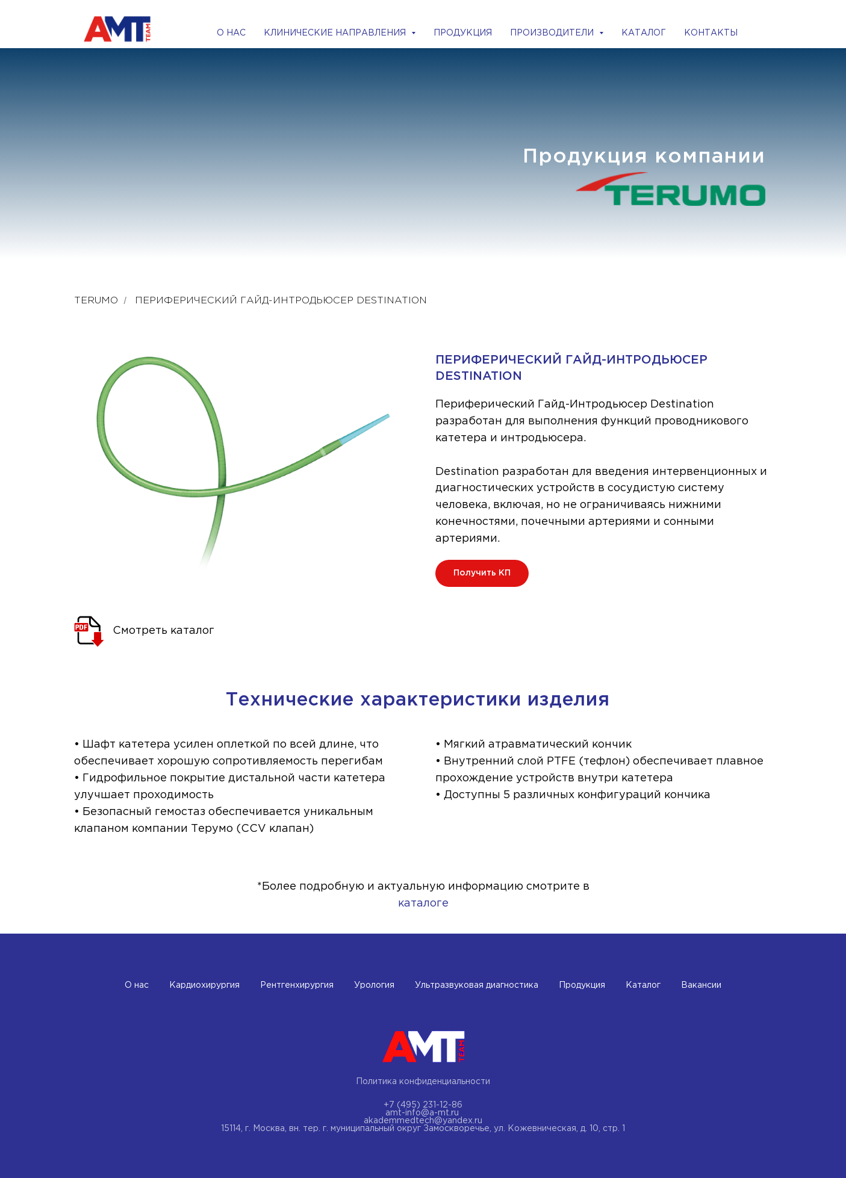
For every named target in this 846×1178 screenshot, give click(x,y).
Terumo (96, 300)
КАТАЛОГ (643, 33)
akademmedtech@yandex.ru (423, 1120)
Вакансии (701, 985)
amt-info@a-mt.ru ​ (423, 1113)
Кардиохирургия (204, 985)
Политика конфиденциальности (423, 1081)
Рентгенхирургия (297, 985)
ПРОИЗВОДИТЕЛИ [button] (553, 33)
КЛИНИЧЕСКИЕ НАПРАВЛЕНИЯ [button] (336, 33)
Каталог (643, 985)
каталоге (423, 903)
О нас (137, 985)
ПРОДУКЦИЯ (463, 33)
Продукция (582, 985)
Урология (374, 985)
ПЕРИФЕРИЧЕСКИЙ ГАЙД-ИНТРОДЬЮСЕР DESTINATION (281, 300)
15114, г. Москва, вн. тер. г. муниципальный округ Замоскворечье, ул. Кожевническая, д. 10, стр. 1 (423, 1128)
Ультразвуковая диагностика (476, 985)
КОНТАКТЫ (711, 33)
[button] (482, 573)
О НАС (231, 33)
